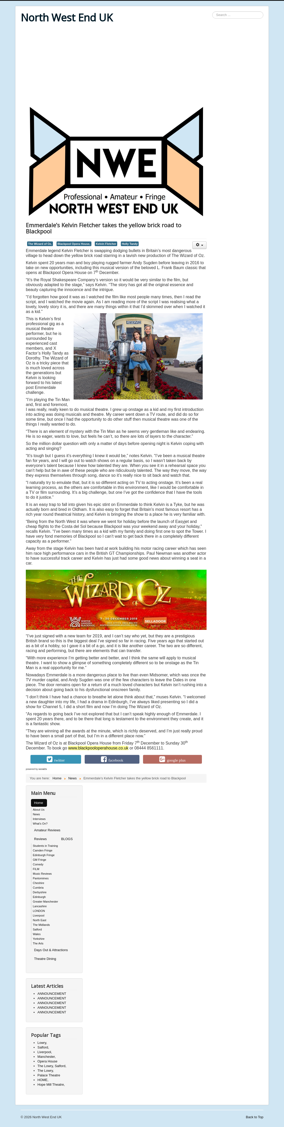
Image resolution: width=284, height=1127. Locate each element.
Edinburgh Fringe (43, 855)
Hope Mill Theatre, (51, 1084)
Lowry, (42, 1043)
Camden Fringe (42, 850)
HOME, (43, 1080)
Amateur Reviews (47, 830)
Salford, (43, 1047)
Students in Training (45, 845)
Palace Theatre (48, 1075)
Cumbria (38, 887)
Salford (37, 929)
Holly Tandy (130, 243)
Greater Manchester (45, 901)
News (36, 814)
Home (38, 803)
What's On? (40, 823)
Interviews (39, 818)
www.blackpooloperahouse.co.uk (98, 748)
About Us (38, 809)
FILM (36, 869)
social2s (42, 769)
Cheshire (38, 883)
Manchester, (46, 1057)
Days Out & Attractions (51, 950)
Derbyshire (39, 892)
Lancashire (40, 906)
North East (39, 920)
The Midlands (41, 924)
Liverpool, (44, 1052)
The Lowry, (45, 1071)
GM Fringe (39, 859)
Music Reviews (42, 873)
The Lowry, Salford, (51, 1066)
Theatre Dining (45, 959)
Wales (37, 934)
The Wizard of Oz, (40, 243)
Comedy (38, 864)
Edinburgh (39, 896)
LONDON (39, 910)
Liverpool (38, 915)
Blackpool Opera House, (74, 243)
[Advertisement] (142, 65)
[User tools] (199, 245)
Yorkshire (38, 938)
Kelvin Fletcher (106, 243)
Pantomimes (41, 878)
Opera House (47, 1061)
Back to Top (254, 1117)
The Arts (38, 943)
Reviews (40, 839)
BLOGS (67, 839)
